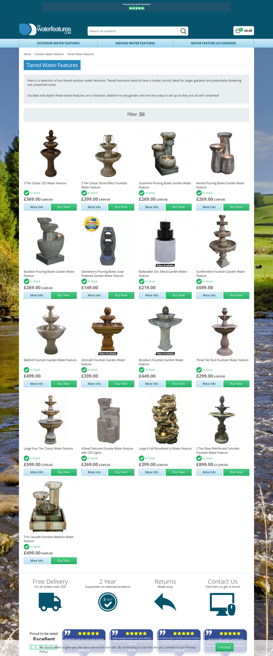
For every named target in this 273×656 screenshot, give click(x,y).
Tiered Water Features (80, 54)
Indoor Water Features (135, 43)
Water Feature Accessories (213, 43)
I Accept (224, 647)
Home (27, 54)
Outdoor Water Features (58, 43)
